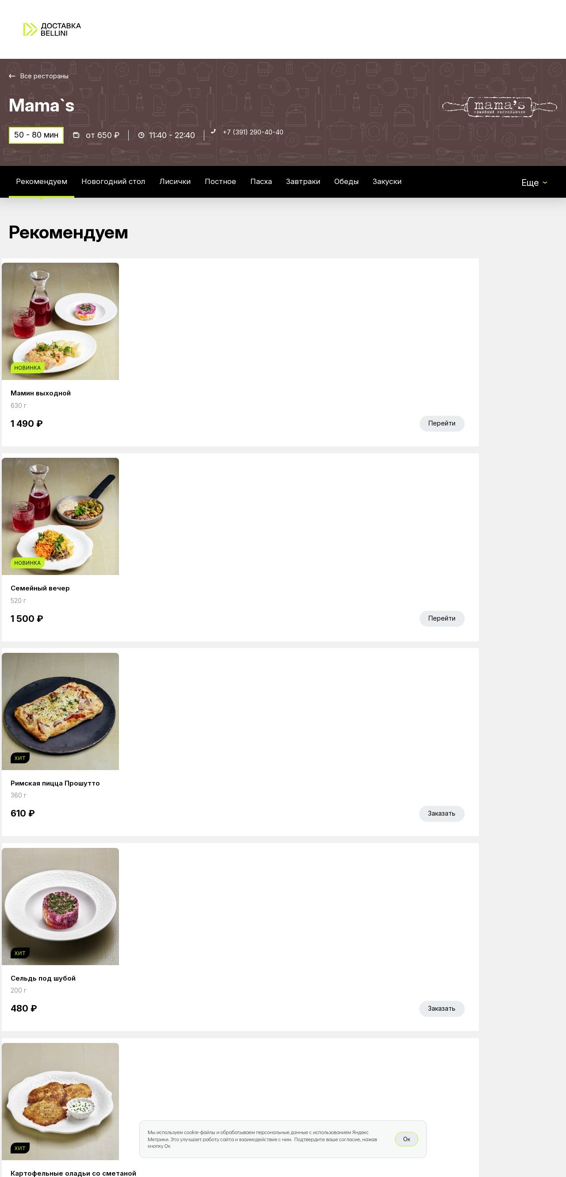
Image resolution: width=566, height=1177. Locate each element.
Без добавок (75, 630)
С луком (196, 630)
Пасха (291, 187)
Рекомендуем (45, 187)
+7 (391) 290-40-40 (261, 140)
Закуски (432, 187)
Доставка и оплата (350, 1040)
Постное (245, 187)
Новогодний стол (126, 187)
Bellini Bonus (223, 1059)
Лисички (195, 187)
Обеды (386, 187)
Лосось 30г (38, 630)
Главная (215, 1021)
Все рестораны (49, 76)
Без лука (166, 630)
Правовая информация (358, 1059)
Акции (211, 1040)
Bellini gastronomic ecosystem (460, 1035)
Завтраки (338, 187)
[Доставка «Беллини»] (52, 29)
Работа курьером (346, 1021)
